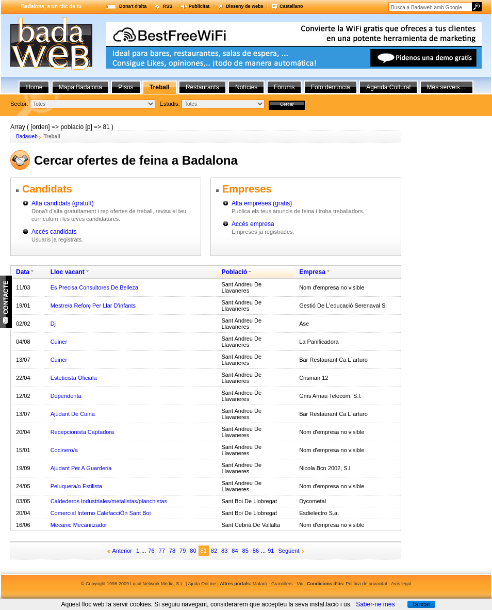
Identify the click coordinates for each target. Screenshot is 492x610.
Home (34, 87)
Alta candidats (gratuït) (62, 203)
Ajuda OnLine (202, 583)
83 (224, 551)
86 (256, 551)
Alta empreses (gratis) (262, 203)
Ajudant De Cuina (73, 414)
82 (214, 551)
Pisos (125, 87)
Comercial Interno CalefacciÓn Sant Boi (101, 513)
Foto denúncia (330, 87)
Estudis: (170, 104)
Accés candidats (53, 231)
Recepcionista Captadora (82, 432)
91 (271, 551)
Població (234, 272)
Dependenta (66, 396)
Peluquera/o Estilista (76, 486)
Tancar (421, 604)
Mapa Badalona (80, 87)
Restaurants (202, 87)
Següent (289, 551)
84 (235, 551)
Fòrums (284, 87)
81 (204, 551)
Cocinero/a (64, 450)
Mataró (260, 583)
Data (22, 272)
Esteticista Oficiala (74, 378)
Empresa (312, 272)
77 (162, 551)
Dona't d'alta (132, 6)
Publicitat (199, 6)
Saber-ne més (375, 604)
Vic (300, 583)
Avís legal (401, 583)
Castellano (291, 6)
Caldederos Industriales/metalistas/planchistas (109, 501)
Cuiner (59, 342)
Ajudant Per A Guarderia (81, 468)
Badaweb (27, 136)
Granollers (282, 583)
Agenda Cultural (388, 87)
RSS (168, 6)
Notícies (246, 87)
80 (193, 551)
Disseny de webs (245, 6)
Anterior (122, 551)
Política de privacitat (366, 583)
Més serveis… (446, 87)
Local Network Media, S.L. (157, 583)
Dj (53, 323)
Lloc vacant (68, 272)
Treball (160, 87)
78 (172, 551)
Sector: (19, 104)
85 (245, 551)
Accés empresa (253, 224)
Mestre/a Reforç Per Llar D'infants (93, 305)
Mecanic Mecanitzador (79, 525)
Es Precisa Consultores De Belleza (95, 287)
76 (151, 551)
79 (182, 551)
